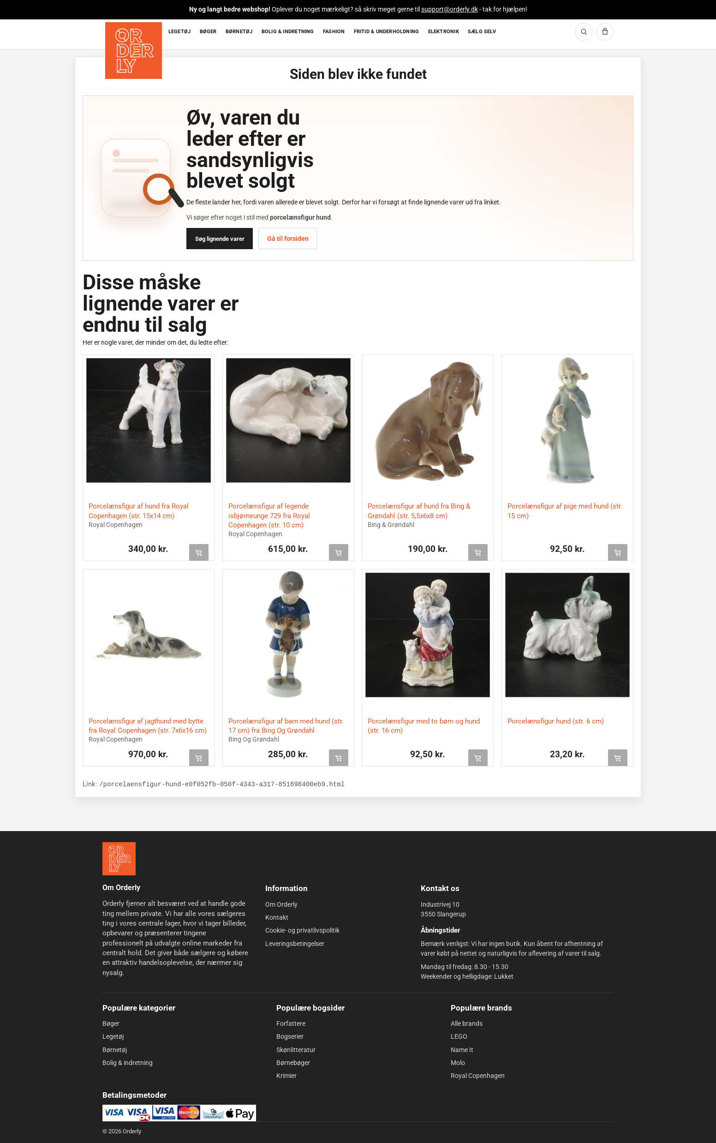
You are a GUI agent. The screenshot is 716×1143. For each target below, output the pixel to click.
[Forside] (134, 34)
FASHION (334, 32)
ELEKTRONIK (443, 32)
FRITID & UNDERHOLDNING (386, 32)
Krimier (286, 1075)
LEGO (459, 1036)
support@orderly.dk (449, 9)
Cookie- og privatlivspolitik (302, 930)
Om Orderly (281, 904)
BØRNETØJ (239, 32)
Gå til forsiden (288, 238)
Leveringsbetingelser (294, 943)
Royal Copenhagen (478, 1075)
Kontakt (276, 917)
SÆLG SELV (482, 32)
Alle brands (467, 1023)
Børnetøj (114, 1049)
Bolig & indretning (127, 1062)
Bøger (110, 1023)
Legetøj (113, 1036)
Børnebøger (293, 1062)
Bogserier (290, 1036)
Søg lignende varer (220, 238)
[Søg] (583, 32)
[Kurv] (605, 32)
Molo (458, 1062)
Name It (462, 1049)
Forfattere (290, 1023)
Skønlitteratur (296, 1049)
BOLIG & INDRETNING (288, 32)
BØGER (208, 32)
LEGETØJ (179, 32)
